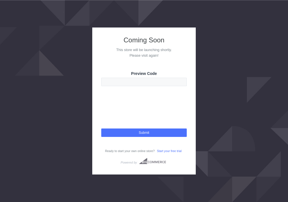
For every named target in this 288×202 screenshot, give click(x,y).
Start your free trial (169, 151)
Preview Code (144, 73)
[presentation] (144, 112)
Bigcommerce (152, 161)
